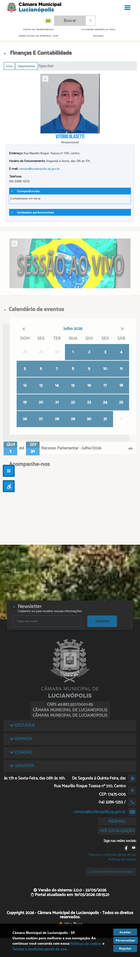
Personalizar (125, 940)
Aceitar (125, 932)
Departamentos (26, 66)
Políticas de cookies (122, 859)
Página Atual (45, 66)
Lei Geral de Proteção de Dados (111, 872)
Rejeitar (125, 948)
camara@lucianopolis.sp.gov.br (39, 168)
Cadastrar (102, 621)
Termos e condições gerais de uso (112, 855)
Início (9, 66)
